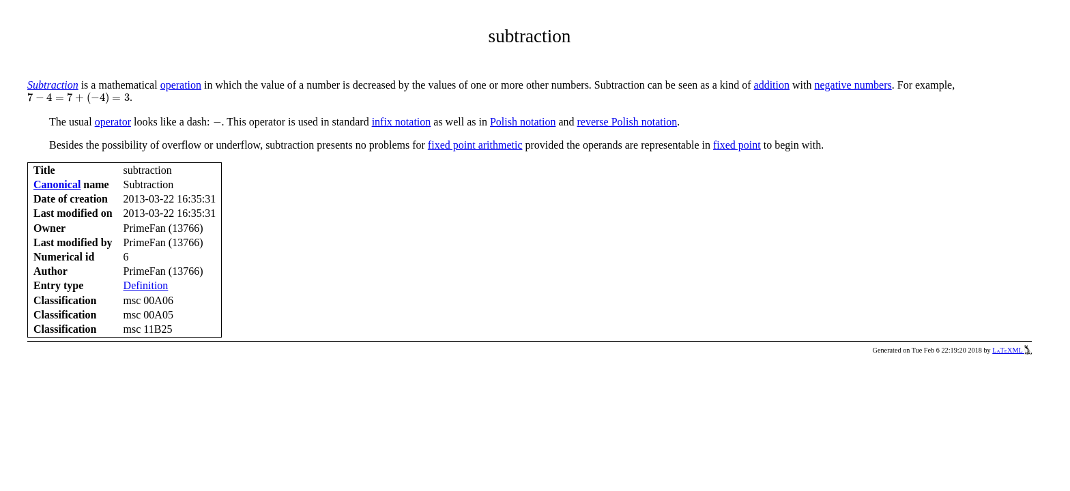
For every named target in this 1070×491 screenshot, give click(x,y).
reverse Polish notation (627, 122)
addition (772, 85)
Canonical (57, 184)
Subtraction (52, 85)
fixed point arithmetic (475, 145)
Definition (146, 285)
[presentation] (78, 98)
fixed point (737, 145)
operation (180, 85)
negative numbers (852, 85)
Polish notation (522, 122)
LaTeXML (1012, 350)
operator (113, 122)
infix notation (401, 122)
